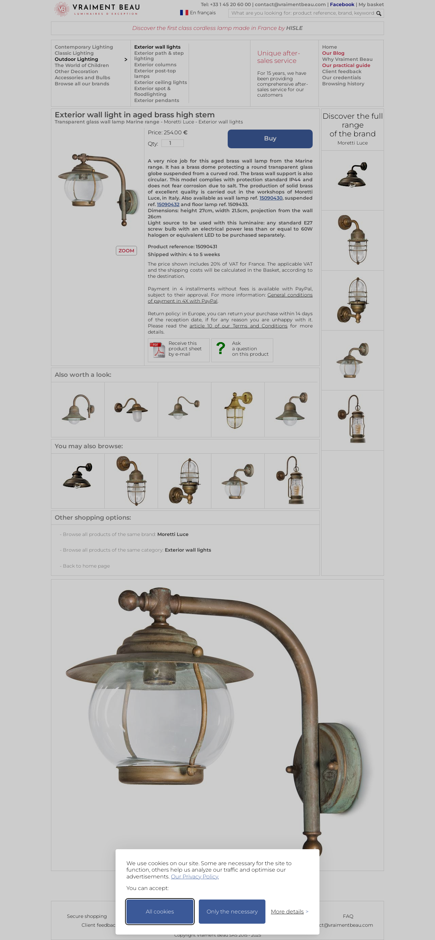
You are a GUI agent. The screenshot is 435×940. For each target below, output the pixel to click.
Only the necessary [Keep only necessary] (232, 911)
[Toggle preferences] (287, 912)
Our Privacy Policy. (195, 876)
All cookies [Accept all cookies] (160, 911)
